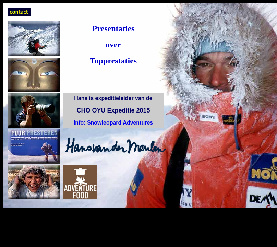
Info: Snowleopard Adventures (113, 123)
